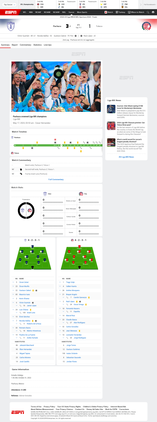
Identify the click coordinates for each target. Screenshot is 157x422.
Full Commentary (56, 179)
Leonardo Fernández (74, 335)
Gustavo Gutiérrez (73, 349)
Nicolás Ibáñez (25, 321)
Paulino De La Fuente (27, 335)
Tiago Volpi (70, 282)
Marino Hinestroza (34, 331)
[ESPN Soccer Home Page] (71, 12)
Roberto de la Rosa (34, 324)
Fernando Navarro (73, 309)
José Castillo (24, 362)
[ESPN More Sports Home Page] (82, 12)
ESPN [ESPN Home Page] (11, 12)
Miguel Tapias (25, 353)
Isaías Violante (71, 353)
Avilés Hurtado (32, 338)
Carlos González (72, 327)
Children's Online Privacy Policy (95, 407)
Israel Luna (31, 313)
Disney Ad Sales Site (95, 409)
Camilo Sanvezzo (80, 297)
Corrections (124, 409)
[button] (148, 12)
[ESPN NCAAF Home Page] (38, 12)
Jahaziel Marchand (27, 345)
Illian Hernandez (26, 349)
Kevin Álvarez (24, 299)
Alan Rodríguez (79, 323)
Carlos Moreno (25, 358)
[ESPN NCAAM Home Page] (47, 12)
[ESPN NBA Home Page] (31, 12)
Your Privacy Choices (64, 409)
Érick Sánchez (24, 317)
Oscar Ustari (24, 282)
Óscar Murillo (24, 286)
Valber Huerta (71, 286)
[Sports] (9, 4)
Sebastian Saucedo (73, 358)
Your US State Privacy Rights (69, 407)
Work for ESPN (111, 409)
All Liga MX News (126, 157)
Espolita (77, 312)
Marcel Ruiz (70, 316)
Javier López (32, 306)
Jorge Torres (71, 345)
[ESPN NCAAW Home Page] (56, 12)
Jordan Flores (71, 362)
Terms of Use (36, 407)
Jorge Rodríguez (80, 338)
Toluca (16, 153)
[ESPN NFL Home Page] (24, 12)
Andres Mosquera (72, 290)
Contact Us (79, 409)
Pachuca (17, 137)
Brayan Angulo (71, 294)
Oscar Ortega (79, 304)
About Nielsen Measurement (42, 409)
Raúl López (70, 302)
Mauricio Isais (24, 294)
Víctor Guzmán (25, 303)
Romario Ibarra (25, 328)
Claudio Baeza (71, 320)
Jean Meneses (71, 331)
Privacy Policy (49, 407)
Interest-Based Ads (118, 407)
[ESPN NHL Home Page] (64, 12)
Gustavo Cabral (25, 290)
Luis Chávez (23, 310)
